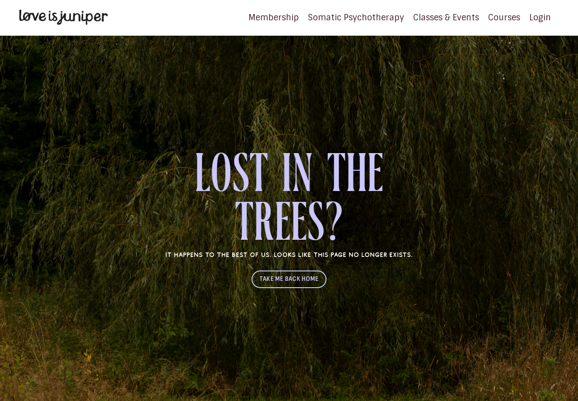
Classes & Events (446, 17)
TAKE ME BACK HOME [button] (289, 279)
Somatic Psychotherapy (356, 17)
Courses (504, 17)
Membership (273, 17)
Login (540, 17)
